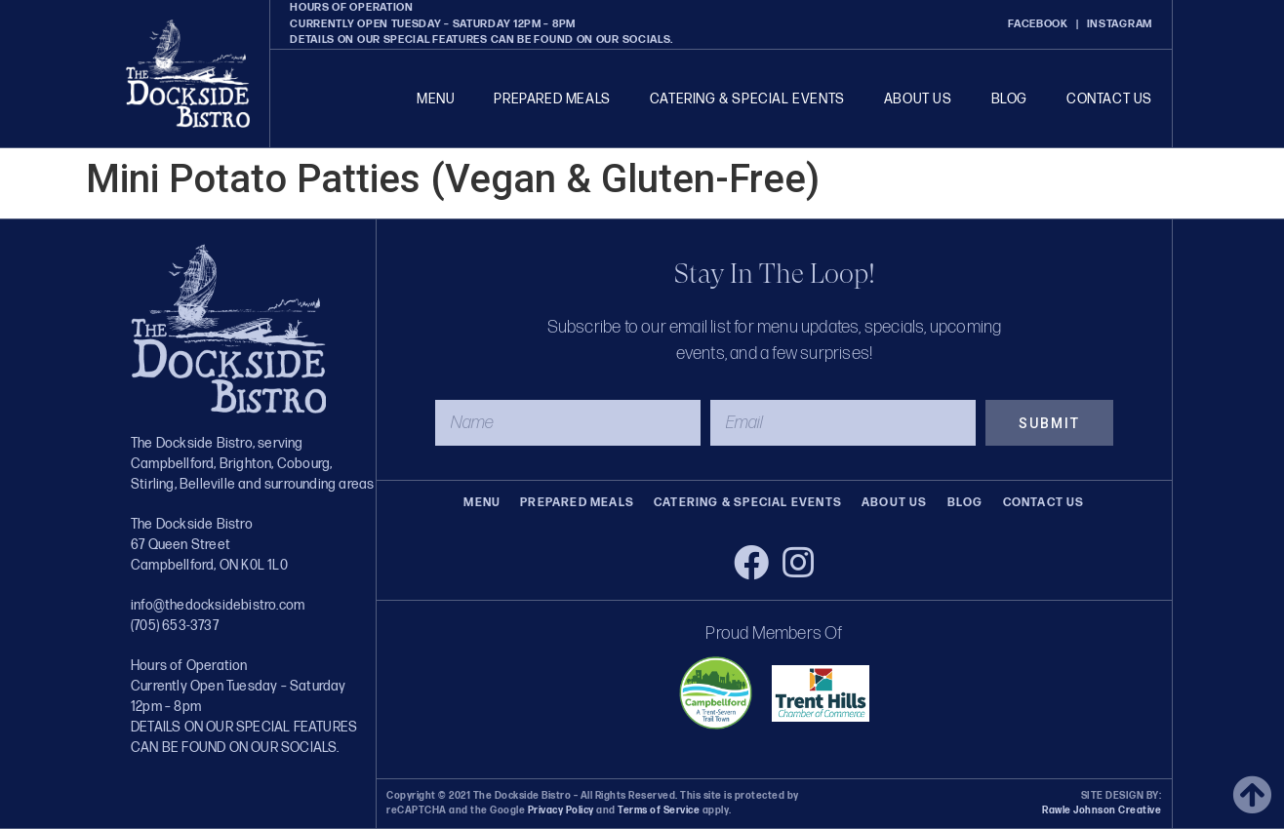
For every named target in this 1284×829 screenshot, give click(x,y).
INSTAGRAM (1119, 24)
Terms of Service (658, 810)
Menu (436, 99)
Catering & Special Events (747, 99)
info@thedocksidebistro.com (217, 605)
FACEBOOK (1038, 24)
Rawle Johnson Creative (1101, 810)
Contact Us (1109, 99)
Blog (1009, 99)
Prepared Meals (552, 99)
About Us (918, 99)
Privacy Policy (561, 810)
